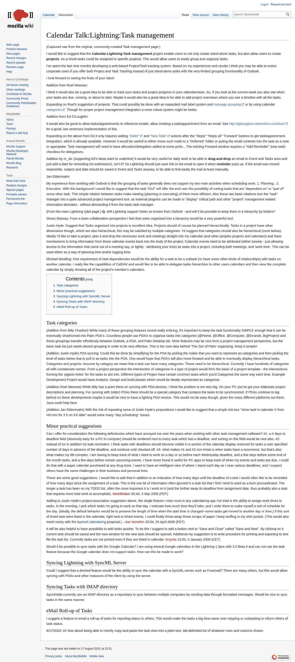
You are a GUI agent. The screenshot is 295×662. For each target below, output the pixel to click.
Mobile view (96, 656)
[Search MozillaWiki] (261, 14)
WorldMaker (121, 494)
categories (54, 110)
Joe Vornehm (135, 522)
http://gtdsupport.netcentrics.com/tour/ (257, 124)
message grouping (227, 104)
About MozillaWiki (76, 656)
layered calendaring (91, 522)
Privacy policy (53, 656)
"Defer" (134, 136)
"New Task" (158, 136)
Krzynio (171, 539)
